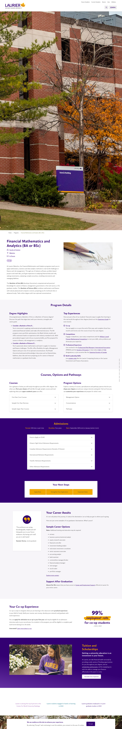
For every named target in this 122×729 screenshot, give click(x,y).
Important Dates (83, 492)
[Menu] (112, 7)
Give (108, 2)
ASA (100, 350)
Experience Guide (103, 319)
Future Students (83, 2)
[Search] (105, 7)
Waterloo (12, 253)
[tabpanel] (27, 528)
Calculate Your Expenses (91, 676)
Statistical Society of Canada (98, 352)
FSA (105, 350)
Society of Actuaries (83, 350)
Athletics (113, 2)
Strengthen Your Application (59, 492)
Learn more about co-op (24, 628)
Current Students (94, 2)
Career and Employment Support (85, 585)
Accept (91, 724)
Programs (16, 233)
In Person (12, 256)
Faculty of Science (15, 250)
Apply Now (37, 492)
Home (10, 233)
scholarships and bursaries (90, 666)
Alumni (103, 2)
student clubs (73, 358)
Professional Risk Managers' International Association (94, 347)
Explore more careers (52, 575)
